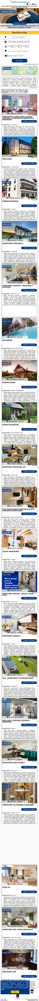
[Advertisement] (19, 844)
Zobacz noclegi (29, 121)
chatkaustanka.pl (19, 2)
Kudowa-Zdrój (6, 98)
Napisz (37, 1000)
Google (27, 981)
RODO (2, 989)
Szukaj (19, 61)
